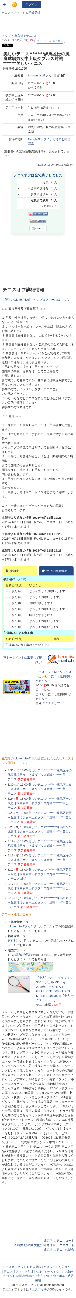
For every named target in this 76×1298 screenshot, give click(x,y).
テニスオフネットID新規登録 (21, 12)
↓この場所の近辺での (22, 955)
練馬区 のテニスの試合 (59, 1249)
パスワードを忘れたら (58, 1267)
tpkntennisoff (36, 75)
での (15, 940)
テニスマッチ (38, 1289)
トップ (6, 35)
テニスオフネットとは (18, 1271)
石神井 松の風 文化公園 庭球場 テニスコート (44, 1245)
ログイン (31, 4)
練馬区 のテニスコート (59, 1240)
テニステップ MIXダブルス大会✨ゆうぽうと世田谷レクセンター (54, 676)
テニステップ (51, 703)
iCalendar (38, 228)
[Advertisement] (28, 23)
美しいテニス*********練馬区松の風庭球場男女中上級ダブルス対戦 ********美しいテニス (40, 775)
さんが (21, 926)
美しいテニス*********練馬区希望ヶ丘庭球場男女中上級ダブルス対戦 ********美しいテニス (40, 817)
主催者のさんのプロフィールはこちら (35, 299)
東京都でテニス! (25, 35)
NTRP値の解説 (55, 1276)
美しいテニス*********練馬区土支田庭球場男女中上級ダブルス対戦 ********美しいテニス (40, 789)
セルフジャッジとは (49, 1271)
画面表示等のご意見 (29, 1276)
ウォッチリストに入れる (49, 41)
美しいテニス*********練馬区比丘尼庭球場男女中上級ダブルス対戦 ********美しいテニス (40, 846)
